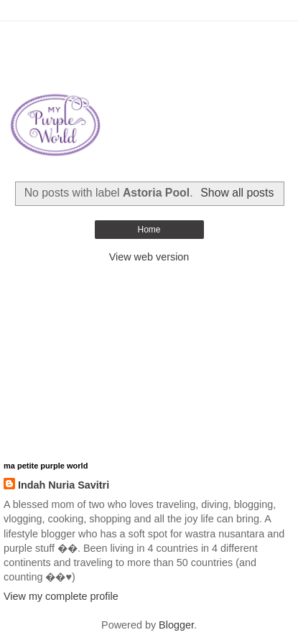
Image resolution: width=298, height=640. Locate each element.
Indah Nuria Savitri (63, 485)
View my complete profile (61, 596)
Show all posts (237, 193)
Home (148, 230)
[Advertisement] (149, 39)
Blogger (176, 625)
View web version (149, 257)
